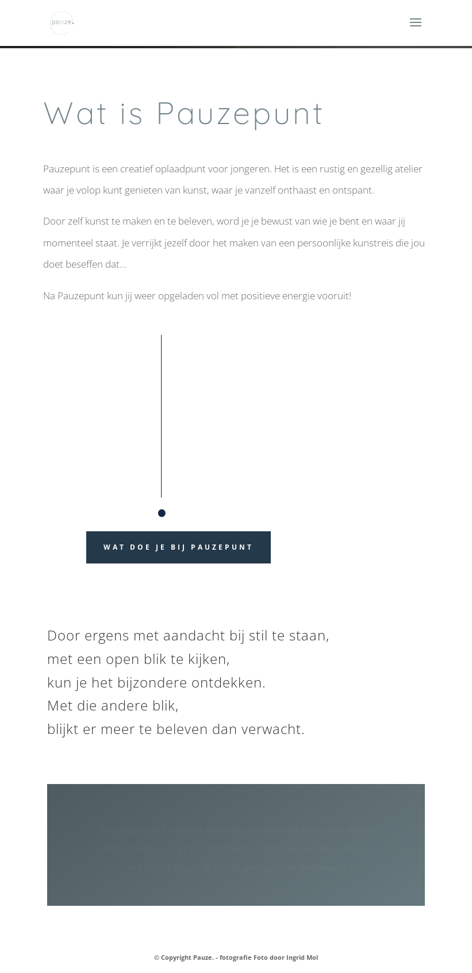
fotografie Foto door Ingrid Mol (269, 957)
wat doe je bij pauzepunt (178, 547)
